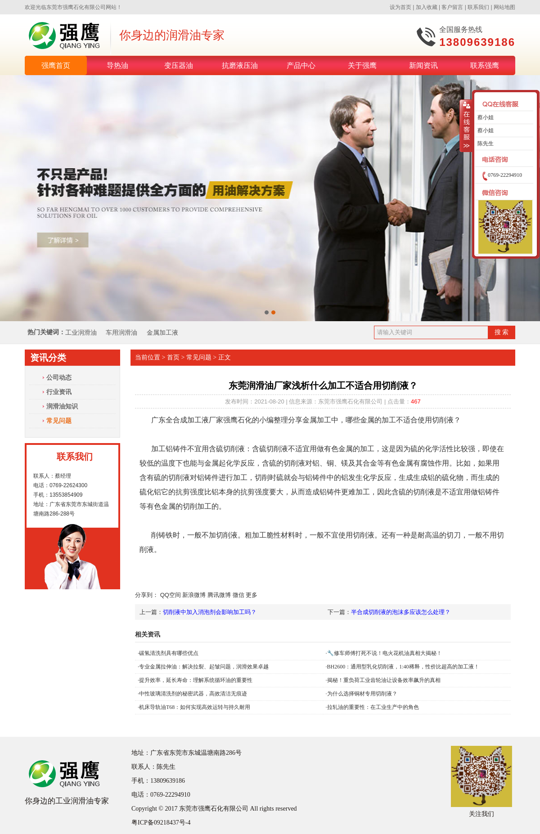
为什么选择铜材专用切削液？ (362, 694)
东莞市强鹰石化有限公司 (76, 7)
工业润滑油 (81, 332)
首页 (173, 357)
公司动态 (59, 377)
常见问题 (59, 420)
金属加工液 (162, 332)
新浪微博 (194, 595)
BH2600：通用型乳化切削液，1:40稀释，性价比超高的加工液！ (403, 667)
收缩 (465, 126)
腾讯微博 (219, 595)
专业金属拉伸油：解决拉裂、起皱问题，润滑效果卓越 (204, 667)
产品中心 (301, 65)
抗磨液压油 (240, 65)
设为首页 (400, 7)
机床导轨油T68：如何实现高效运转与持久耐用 (194, 707)
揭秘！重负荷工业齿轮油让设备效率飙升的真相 (384, 680)
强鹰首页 (55, 65)
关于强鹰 (362, 65)
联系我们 (478, 7)
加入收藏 (426, 7)
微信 (238, 595)
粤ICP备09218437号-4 (160, 822)
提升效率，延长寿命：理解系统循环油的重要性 (195, 680)
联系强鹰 (484, 65)
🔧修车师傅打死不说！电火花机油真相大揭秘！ (384, 653)
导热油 (117, 65)
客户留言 (452, 7)
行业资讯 (59, 391)
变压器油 (178, 65)
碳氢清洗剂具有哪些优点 (168, 653)
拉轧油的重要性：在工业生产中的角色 (373, 707)
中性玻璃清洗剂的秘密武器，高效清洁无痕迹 (193, 694)
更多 (251, 595)
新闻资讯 (423, 65)
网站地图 (504, 7)
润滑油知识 (62, 406)
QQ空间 (170, 595)
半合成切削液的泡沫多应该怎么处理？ (400, 612)
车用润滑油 (122, 332)
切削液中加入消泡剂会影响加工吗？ (209, 612)
